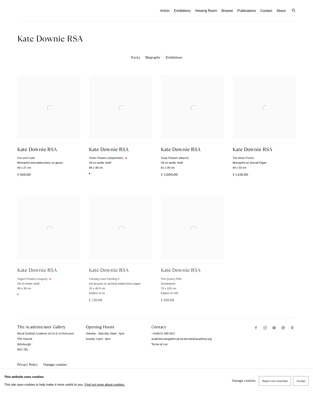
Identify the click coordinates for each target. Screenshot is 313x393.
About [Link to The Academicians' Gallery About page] (281, 11)
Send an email (283, 327)
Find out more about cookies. (105, 384)
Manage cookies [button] (55, 365)
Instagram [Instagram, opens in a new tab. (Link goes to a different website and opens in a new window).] (265, 327)
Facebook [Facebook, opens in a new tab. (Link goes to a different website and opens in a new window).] (256, 327)
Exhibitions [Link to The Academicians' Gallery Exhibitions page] (182, 11)
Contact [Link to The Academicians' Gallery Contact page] (266, 11)
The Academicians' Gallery (41, 10)
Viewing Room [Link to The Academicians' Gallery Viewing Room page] (206, 11)
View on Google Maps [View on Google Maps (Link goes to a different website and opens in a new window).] (292, 327)
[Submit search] (294, 10)
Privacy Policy (27, 365)
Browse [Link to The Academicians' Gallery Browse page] (227, 11)
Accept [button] (301, 381)
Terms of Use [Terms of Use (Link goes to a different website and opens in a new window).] (159, 344)
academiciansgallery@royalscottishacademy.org (181, 339)
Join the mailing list (274, 327)
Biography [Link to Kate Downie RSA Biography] (152, 57)
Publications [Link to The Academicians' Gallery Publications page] (246, 11)
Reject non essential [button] (275, 381)
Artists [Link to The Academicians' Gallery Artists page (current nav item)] (165, 11)
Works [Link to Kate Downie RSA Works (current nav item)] (135, 57)
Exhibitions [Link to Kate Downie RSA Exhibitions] (174, 57)
